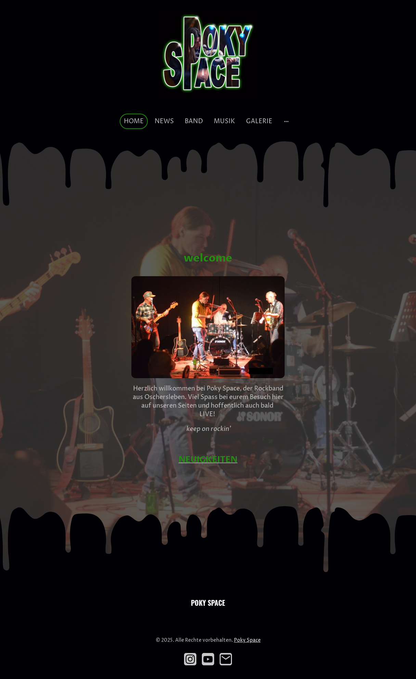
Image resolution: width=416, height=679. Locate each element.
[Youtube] (208, 659)
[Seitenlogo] (208, 57)
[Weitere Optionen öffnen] (286, 121)
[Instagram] (190, 659)
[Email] (226, 659)
